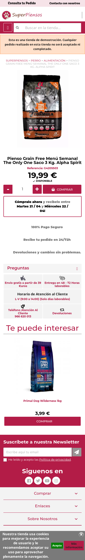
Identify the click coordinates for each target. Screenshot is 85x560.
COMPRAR (65, 189)
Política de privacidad (55, 459)
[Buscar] (47, 27)
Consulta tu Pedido (22, 3)
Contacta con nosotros (64, 3)
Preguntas (18, 268)
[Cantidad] (22, 189)
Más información (74, 545)
